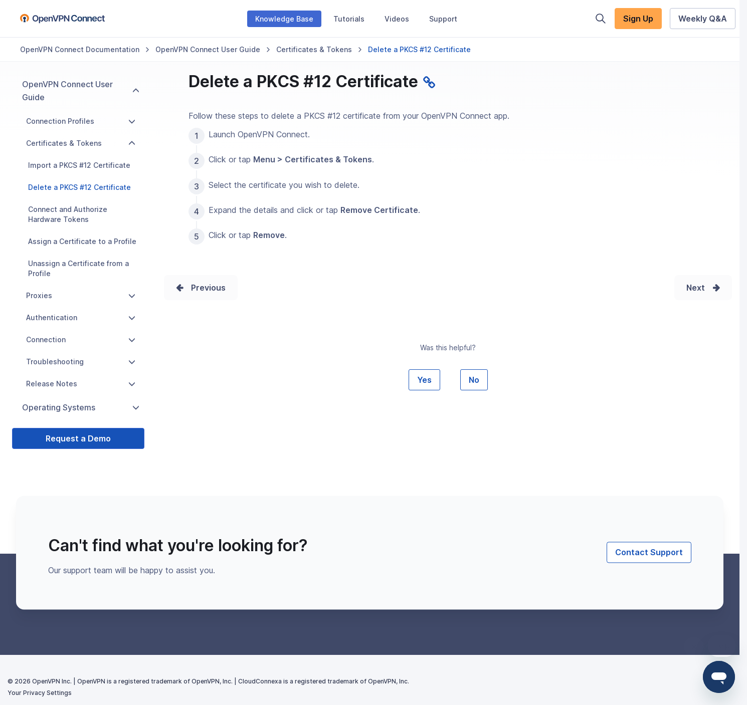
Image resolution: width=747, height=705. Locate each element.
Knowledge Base (284, 19)
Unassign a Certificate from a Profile (78, 268)
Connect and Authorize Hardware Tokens (67, 214)
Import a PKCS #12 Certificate (79, 165)
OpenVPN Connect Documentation (79, 49)
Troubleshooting (80, 361)
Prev (200, 288)
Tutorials (348, 19)
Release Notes (80, 383)
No (474, 380)
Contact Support (649, 553)
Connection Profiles (80, 121)
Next (695, 288)
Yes (424, 380)
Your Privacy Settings (40, 692)
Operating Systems (80, 407)
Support (443, 19)
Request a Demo (78, 438)
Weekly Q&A (702, 19)
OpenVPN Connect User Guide (207, 49)
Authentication (80, 317)
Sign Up (638, 19)
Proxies (80, 295)
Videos (397, 19)
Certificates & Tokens (314, 49)
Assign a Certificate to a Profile (82, 241)
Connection (80, 339)
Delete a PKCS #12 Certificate (79, 187)
